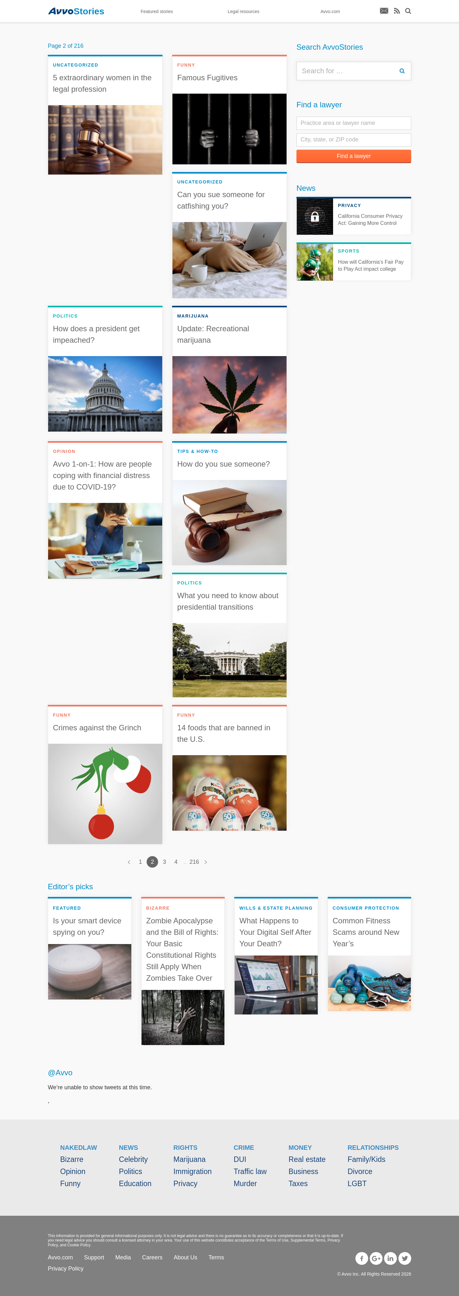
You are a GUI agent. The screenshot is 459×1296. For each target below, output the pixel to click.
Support (94, 1257)
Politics (130, 1171)
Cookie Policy (78, 1245)
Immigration (192, 1171)
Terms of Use (277, 1240)
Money (300, 1147)
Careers (152, 1257)
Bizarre (72, 1159)
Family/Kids (366, 1159)
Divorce (359, 1171)
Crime (244, 1147)
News (306, 188)
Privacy (185, 1183)
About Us (185, 1257)
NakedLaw (78, 1147)
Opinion (72, 1171)
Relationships (373, 1147)
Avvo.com (60, 1257)
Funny (70, 1183)
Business (303, 1171)
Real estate (306, 1159)
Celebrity (133, 1159)
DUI (240, 1159)
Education (135, 1183)
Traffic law (250, 1171)
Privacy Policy (66, 1268)
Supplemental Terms (308, 1240)
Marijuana (189, 1159)
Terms (216, 1257)
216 (194, 862)
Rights (185, 1147)
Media (123, 1257)
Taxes (298, 1183)
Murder (245, 1183)
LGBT (357, 1183)
